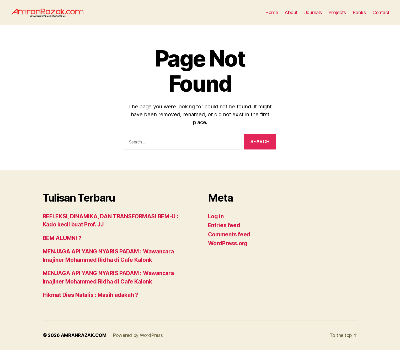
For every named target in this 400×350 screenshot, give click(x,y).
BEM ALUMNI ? (62, 238)
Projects (337, 12)
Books (359, 12)
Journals (313, 12)
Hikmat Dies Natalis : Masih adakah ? (90, 295)
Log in (216, 216)
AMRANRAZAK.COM (83, 335)
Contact (381, 12)
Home (271, 12)
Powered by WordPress (138, 335)
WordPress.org (228, 243)
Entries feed (224, 225)
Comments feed (229, 234)
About (291, 12)
